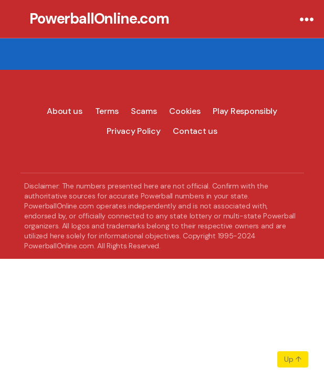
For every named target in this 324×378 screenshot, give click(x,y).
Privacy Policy (133, 130)
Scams (144, 111)
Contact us (195, 130)
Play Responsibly (245, 111)
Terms (107, 111)
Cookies (184, 111)
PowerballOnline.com (99, 19)
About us (64, 111)
